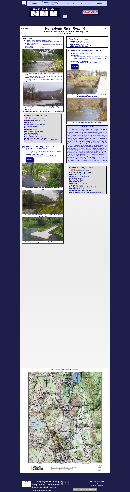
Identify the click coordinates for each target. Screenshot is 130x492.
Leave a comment (97, 482)
